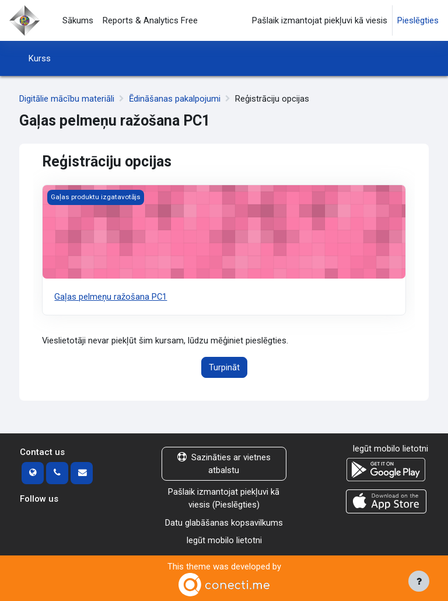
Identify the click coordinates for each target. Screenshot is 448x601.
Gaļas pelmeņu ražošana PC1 (110, 296)
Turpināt (224, 367)
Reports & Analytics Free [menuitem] (150, 20)
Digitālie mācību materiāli (66, 98)
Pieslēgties (418, 20)
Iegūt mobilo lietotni (224, 540)
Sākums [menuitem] (77, 20)
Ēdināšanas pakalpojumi (174, 98)
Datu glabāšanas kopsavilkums (224, 522)
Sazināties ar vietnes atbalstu (224, 463)
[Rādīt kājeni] (418, 581)
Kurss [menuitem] (40, 58)
